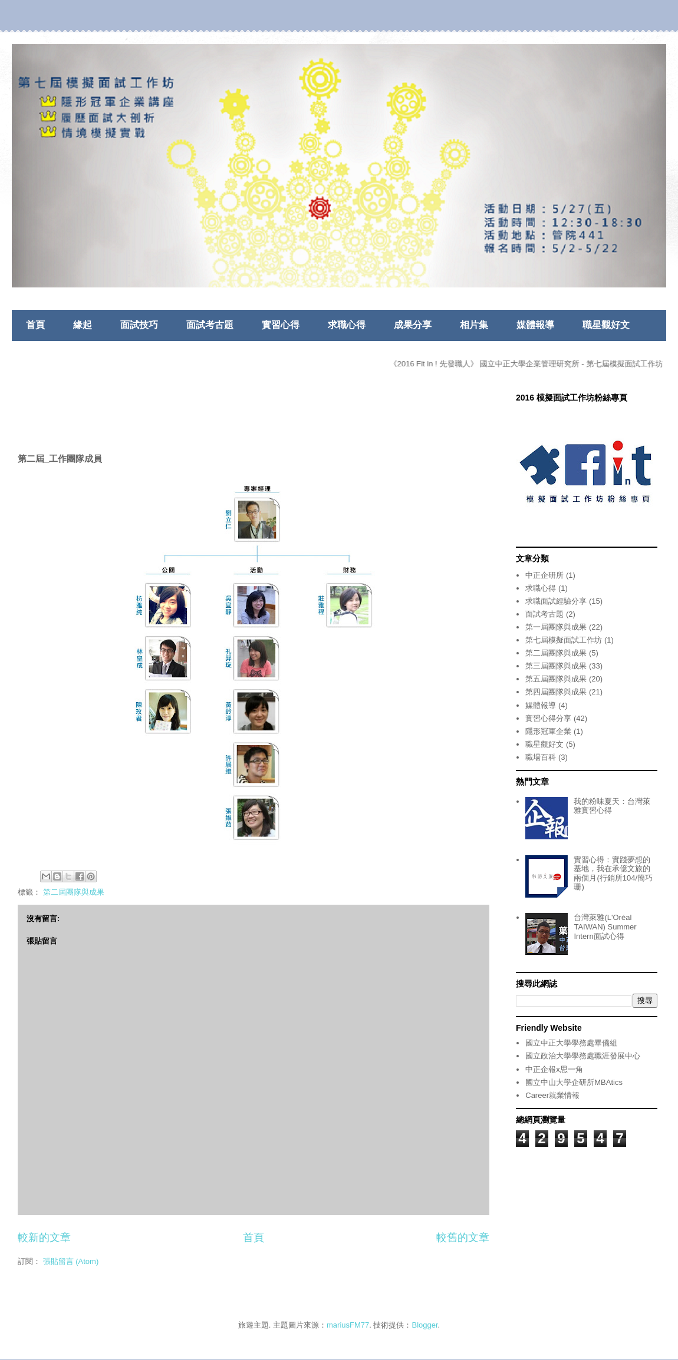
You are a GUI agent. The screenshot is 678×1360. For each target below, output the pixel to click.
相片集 (474, 325)
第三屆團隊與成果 (556, 665)
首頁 (35, 325)
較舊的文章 (462, 1237)
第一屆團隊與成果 (556, 627)
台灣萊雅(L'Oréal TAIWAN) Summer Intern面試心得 (605, 926)
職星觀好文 (606, 325)
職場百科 (540, 757)
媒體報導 (535, 325)
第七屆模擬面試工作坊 (563, 640)
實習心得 (280, 325)
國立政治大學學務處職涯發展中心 (582, 1055)
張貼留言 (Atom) (71, 1261)
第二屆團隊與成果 (73, 892)
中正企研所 (544, 575)
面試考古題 (209, 325)
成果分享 (413, 325)
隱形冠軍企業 (548, 731)
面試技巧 (139, 325)
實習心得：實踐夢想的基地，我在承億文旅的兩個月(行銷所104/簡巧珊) (613, 873)
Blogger (425, 1325)
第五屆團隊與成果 (556, 678)
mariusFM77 (348, 1325)
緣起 (82, 325)
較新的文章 (44, 1237)
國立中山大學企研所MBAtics (574, 1082)
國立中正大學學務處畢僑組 (571, 1042)
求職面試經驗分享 (556, 601)
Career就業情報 (552, 1095)
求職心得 (347, 325)
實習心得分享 (548, 718)
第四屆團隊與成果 (556, 691)
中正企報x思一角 (554, 1069)
